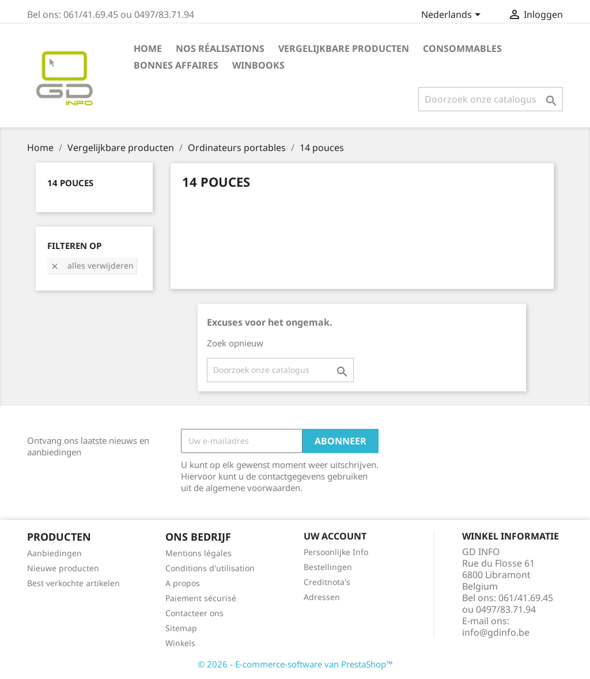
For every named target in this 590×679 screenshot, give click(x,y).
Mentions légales (198, 553)
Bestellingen (328, 566)
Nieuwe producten (63, 568)
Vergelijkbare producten (343, 48)
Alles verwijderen (92, 265)
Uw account (335, 536)
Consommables (462, 48)
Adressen (322, 596)
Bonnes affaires (176, 65)
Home (148, 48)
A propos (182, 583)
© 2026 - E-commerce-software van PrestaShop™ (295, 664)
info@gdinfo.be (496, 632)
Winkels (180, 642)
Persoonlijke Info (336, 551)
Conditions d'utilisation (210, 568)
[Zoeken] (490, 99)
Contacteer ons (194, 613)
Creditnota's (327, 581)
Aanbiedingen (54, 553)
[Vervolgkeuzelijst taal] (453, 15)
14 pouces (70, 182)
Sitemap (181, 628)
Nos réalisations (220, 48)
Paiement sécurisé (200, 598)
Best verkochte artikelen (73, 583)
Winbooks (258, 65)
